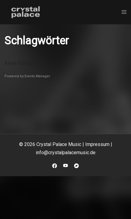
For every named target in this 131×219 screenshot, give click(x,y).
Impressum (97, 144)
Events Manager (37, 76)
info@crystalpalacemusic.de (66, 152)
